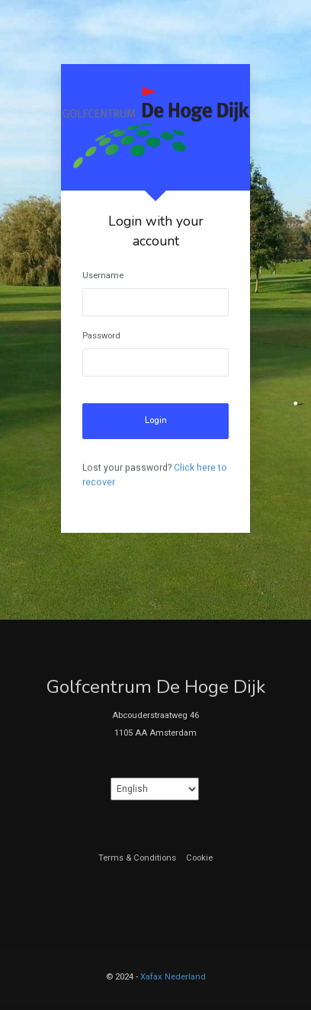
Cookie (199, 858)
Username (102, 276)
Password (101, 336)
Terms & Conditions (137, 858)
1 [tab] (155, 544)
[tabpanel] (155, 298)
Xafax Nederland (173, 977)
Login (156, 420)
